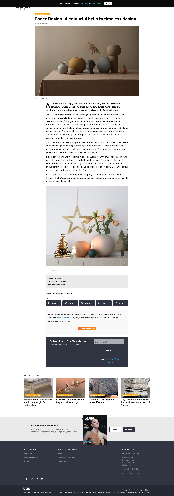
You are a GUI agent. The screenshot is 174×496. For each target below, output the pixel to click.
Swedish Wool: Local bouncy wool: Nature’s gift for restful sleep (38, 402)
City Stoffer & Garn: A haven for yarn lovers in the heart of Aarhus (135, 402)
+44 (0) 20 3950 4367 (131, 469)
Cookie (139, 490)
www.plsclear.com (62, 318)
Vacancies (62, 462)
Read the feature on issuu (59, 293)
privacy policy (83, 4)
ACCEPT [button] (108, 3)
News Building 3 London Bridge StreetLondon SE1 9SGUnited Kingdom (130, 461)
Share (52, 303)
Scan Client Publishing (66, 458)
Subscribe (128, 429)
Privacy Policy (114, 359)
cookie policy (97, 4)
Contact (27, 462)
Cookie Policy (110, 362)
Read (115, 429)
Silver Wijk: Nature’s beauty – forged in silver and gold (70, 401)
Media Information (31, 458)
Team (60, 454)
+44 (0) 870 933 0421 (132, 473)
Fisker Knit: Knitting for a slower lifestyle (101, 401)
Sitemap (148, 490)
